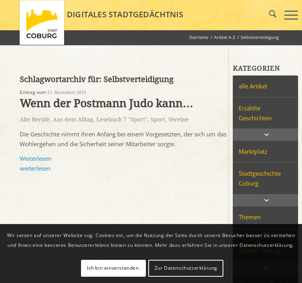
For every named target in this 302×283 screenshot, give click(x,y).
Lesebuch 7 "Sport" (121, 119)
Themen (250, 217)
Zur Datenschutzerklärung (186, 268)
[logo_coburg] (42, 25)
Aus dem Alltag (73, 119)
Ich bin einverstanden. (113, 268)
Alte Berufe (35, 119)
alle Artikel (253, 86)
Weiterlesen (36, 158)
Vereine (178, 119)
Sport (158, 119)
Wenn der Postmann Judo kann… (106, 103)
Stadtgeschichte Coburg (260, 178)
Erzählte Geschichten (255, 113)
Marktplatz (253, 151)
